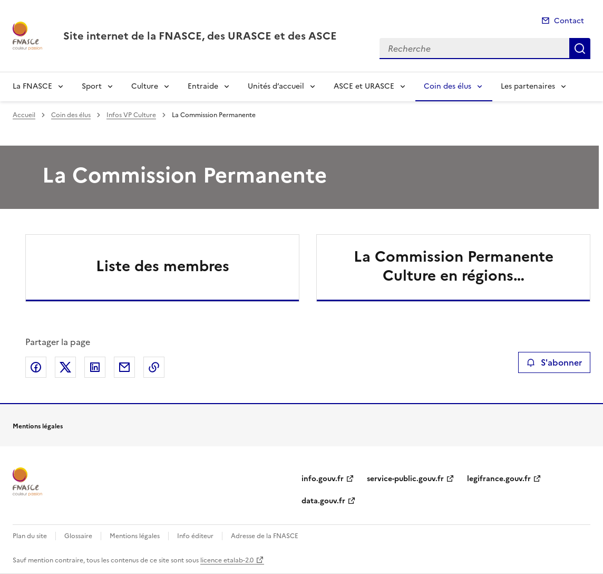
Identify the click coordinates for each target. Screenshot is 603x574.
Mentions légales (135, 536)
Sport (92, 86)
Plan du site (30, 536)
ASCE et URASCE (364, 86)
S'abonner (554, 362)
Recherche (579, 48)
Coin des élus (447, 86)
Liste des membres (162, 265)
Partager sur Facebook (35, 367)
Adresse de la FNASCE (264, 536)
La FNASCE (32, 86)
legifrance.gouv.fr (499, 478)
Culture (144, 86)
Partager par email (124, 367)
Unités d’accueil (276, 86)
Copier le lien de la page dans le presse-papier (153, 367)
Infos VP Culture (131, 115)
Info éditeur (195, 536)
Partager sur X (65, 367)
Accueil (24, 115)
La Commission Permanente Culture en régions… (453, 266)
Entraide (203, 86)
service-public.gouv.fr (405, 478)
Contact (569, 20)
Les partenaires (528, 86)
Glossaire (78, 536)
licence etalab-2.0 (227, 560)
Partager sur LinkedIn (94, 367)
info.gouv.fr (323, 478)
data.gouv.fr (323, 500)
